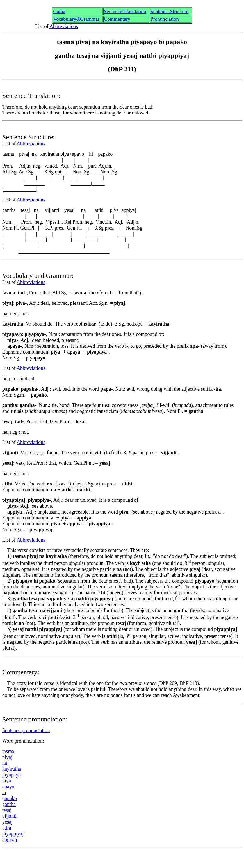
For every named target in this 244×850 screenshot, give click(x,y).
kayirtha (11, 769)
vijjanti (9, 816)
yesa (7, 822)
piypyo (11, 775)
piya (7, 757)
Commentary (117, 19)
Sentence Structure (169, 11)
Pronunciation (164, 19)
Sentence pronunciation (26, 730)
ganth (9, 804)
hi (4, 792)
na (4, 763)
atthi (6, 828)
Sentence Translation (125, 11)
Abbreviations (63, 26)
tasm (8, 751)
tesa (7, 810)
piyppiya (13, 834)
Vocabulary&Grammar (76, 19)
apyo (8, 786)
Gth (59, 11)
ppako (9, 798)
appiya (9, 839)
